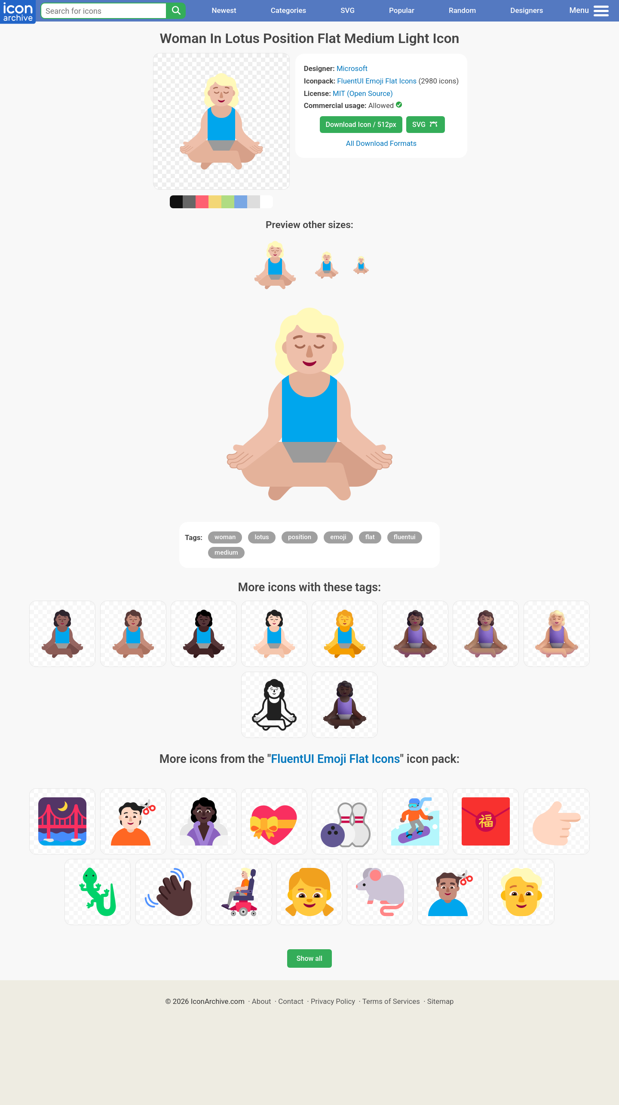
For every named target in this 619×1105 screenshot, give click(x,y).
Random (462, 10)
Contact (290, 1001)
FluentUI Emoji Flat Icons (377, 81)
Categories (288, 10)
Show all (309, 958)
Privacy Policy (333, 1001)
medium (226, 552)
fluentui (405, 537)
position (299, 537)
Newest (223, 10)
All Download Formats (381, 143)
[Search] (176, 11)
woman (225, 537)
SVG (347, 10)
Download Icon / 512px (361, 124)
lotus (261, 537)
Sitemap (440, 1001)
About (261, 1001)
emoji (338, 537)
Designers (526, 10)
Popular (401, 10)
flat (370, 537)
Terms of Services (391, 1001)
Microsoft (352, 68)
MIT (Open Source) (363, 93)
